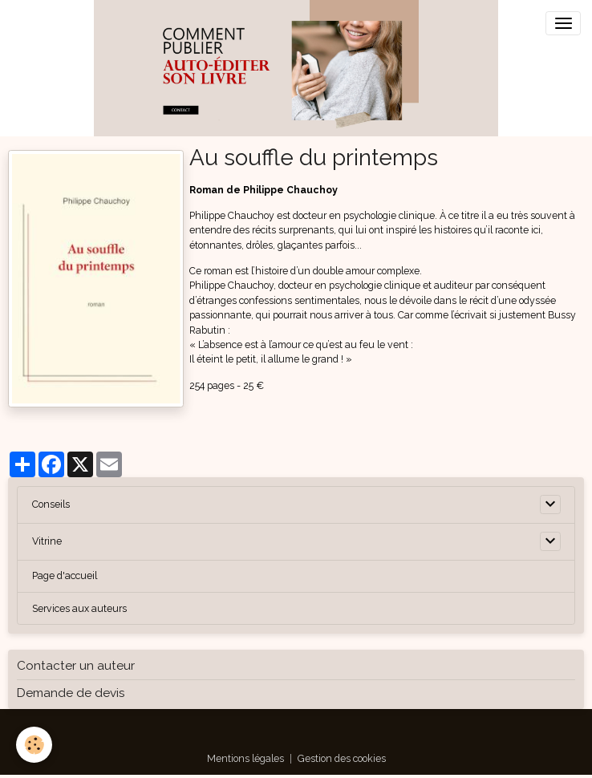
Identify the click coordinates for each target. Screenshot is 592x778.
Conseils (51, 504)
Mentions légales (245, 758)
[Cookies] (34, 745)
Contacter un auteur (76, 665)
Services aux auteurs (79, 608)
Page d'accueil (64, 575)
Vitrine (47, 541)
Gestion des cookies (342, 758)
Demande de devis (71, 693)
